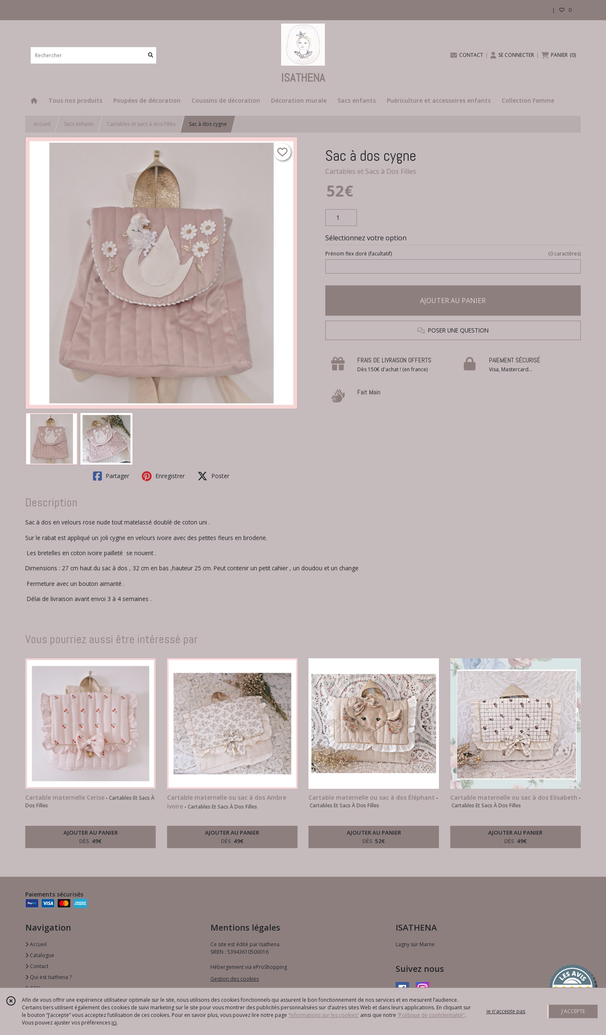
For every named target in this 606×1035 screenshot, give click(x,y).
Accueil (42, 124)
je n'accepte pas (505, 1011)
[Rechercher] (150, 55)
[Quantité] (341, 217)
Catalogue (39, 955)
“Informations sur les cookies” (323, 1015)
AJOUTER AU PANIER (453, 300)
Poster (213, 476)
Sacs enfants (78, 124)
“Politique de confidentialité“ (431, 1015)
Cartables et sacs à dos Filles (141, 124)
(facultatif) (453, 254)
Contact (36, 966)
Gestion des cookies (234, 978)
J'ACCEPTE (573, 1011)
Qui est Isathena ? (48, 977)
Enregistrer (163, 476)
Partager (111, 476)
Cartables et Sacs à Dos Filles (370, 171)
